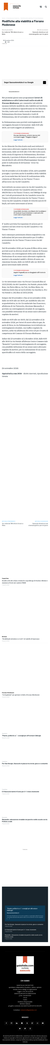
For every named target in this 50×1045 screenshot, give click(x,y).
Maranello (4, 817)
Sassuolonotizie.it (13, 913)
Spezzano (4, 733)
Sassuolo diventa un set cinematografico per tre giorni (38, 524)
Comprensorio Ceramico (12, 18)
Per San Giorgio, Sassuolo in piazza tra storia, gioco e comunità (25, 763)
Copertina (4, 761)
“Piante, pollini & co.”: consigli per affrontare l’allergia (21, 735)
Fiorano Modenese (8, 692)
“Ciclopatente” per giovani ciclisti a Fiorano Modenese (20, 695)
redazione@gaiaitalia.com (29, 1010)
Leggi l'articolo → (19, 140)
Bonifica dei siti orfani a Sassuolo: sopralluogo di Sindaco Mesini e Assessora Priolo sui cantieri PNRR (25, 582)
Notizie (4, 636)
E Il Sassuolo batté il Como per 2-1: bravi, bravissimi (20, 791)
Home (3, 18)
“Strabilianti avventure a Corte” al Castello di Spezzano (20, 639)
